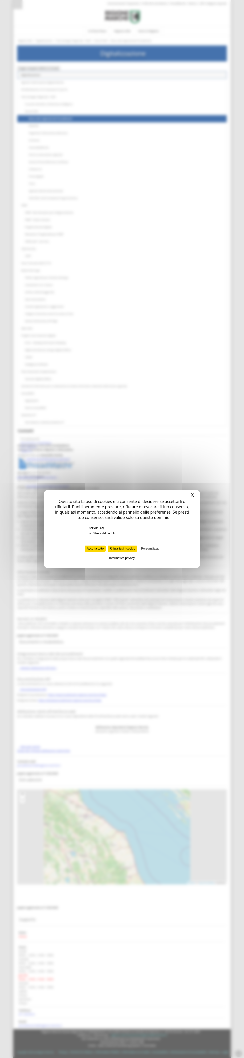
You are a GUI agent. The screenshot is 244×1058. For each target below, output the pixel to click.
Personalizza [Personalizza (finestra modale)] (150, 548)
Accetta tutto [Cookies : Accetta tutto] (95, 548)
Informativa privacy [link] (122, 558)
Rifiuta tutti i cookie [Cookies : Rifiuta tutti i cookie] (122, 548)
